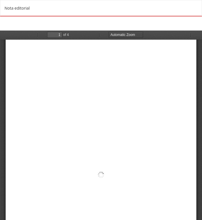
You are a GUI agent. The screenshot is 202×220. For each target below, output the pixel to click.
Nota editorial (17, 8)
